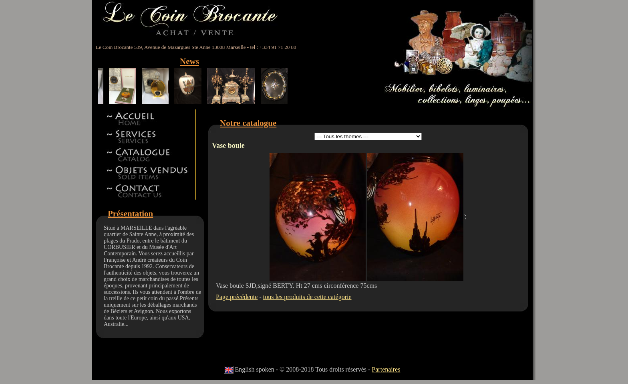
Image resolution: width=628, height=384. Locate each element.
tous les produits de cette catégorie (307, 296)
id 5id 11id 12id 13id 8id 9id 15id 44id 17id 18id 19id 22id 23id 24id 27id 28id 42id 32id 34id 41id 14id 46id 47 (368, 136)
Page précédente (237, 296)
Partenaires (386, 369)
